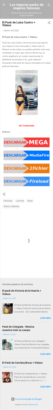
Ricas (30, 201)
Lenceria (20, 201)
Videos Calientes (11, 206)
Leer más (45, 318)
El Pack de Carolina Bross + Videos (22, 362)
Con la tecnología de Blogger (26, 399)
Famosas (8, 201)
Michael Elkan (33, 405)
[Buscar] (49, 5)
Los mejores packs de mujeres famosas (26, 6)
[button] (49, 23)
